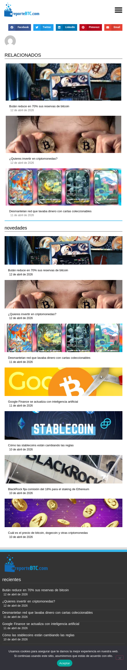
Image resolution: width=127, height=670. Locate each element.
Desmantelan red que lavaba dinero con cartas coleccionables (50, 211)
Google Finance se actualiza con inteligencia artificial (43, 401)
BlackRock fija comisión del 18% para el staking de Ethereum (48, 489)
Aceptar (64, 663)
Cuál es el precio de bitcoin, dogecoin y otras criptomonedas (48, 532)
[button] (118, 10)
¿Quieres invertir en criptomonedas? (33, 158)
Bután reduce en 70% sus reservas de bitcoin (39, 106)
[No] (120, 658)
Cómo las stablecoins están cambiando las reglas (40, 445)
